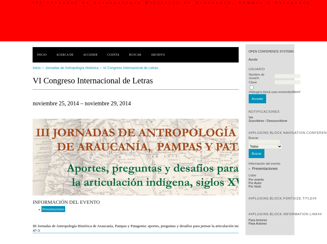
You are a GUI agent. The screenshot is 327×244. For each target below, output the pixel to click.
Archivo (158, 54)
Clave (253, 82)
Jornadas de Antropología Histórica (72, 68)
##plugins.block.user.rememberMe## (274, 92)
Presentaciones (265, 168)
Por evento (256, 179)
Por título (254, 186)
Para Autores (257, 223)
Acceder (90, 54)
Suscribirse (256, 120)
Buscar (135, 54)
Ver (250, 117)
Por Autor (255, 183)
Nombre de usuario (256, 76)
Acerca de (64, 54)
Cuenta (113, 54)
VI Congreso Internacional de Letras (130, 68)
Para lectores (257, 220)
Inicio (42, 54)
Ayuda (252, 59)
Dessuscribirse (277, 120)
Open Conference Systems (271, 51)
